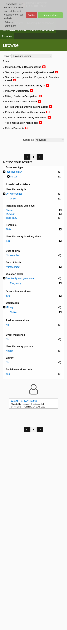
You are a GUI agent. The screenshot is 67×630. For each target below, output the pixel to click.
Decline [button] (31, 15)
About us (7, 36)
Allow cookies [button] (50, 15)
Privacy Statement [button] (10, 24)
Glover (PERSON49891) (24, 401)
